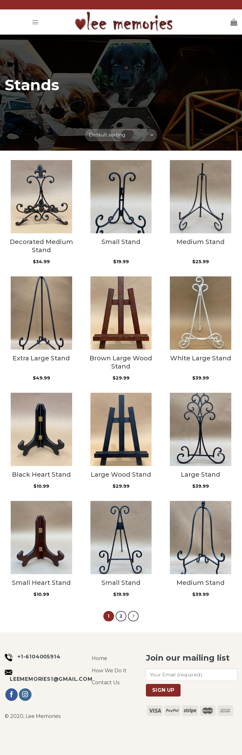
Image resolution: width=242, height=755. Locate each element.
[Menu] (35, 22)
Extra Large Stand (41, 358)
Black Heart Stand (41, 474)
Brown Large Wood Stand (120, 362)
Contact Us (105, 683)
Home (99, 658)
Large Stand (200, 474)
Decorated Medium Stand (41, 246)
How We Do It (109, 671)
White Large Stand (200, 358)
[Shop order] (121, 135)
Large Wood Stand (121, 474)
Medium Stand (200, 242)
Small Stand (121, 242)
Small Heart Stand (41, 582)
